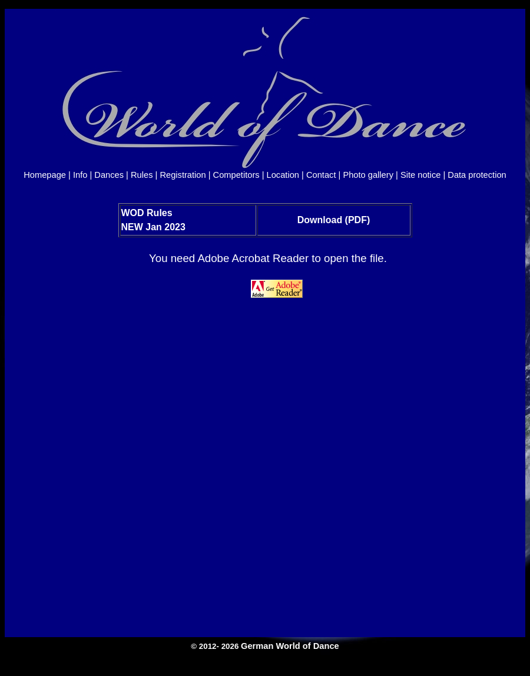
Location (283, 175)
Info (80, 175)
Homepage (45, 175)
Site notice (420, 175)
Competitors (236, 175)
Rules (142, 175)
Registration (183, 175)
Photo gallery (368, 175)
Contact (321, 175)
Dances (109, 175)
